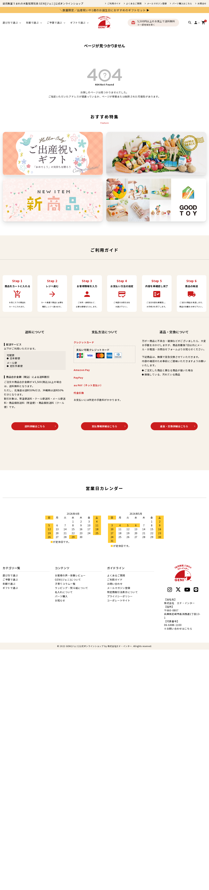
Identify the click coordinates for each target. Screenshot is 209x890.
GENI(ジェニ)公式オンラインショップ (85, 646)
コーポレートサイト (118, 600)
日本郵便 (15, 358)
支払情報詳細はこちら (104, 426)
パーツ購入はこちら (182, 3)
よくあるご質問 (134, 3)
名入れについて (64, 592)
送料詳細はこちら (35, 426)
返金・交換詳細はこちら (174, 426)
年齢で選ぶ (9, 583)
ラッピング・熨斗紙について (71, 588)
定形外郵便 (16, 366)
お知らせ (60, 600)
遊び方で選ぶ (10, 575)
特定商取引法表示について (122, 592)
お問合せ (202, 3)
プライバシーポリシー (120, 596)
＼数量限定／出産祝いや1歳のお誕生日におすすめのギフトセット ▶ (104, 10)
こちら (188, 628)
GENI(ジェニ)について (68, 579)
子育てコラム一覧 (65, 583)
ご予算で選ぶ (10, 579)
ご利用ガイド (114, 3)
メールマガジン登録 (157, 3)
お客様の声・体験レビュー (70, 575)
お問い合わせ (114, 583)
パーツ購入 (61, 596)
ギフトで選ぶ (10, 588)
